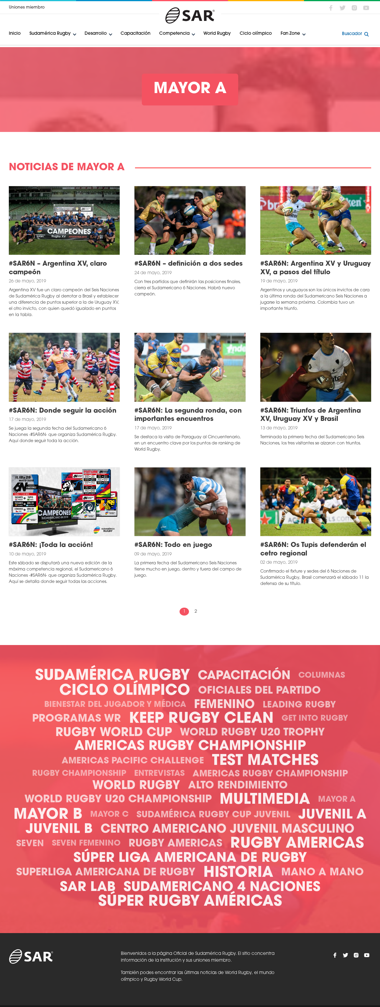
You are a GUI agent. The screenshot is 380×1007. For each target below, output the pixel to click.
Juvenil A (332, 815)
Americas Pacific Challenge (133, 761)
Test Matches (265, 761)
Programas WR (76, 719)
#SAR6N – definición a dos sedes (188, 264)
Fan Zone (290, 34)
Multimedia (265, 800)
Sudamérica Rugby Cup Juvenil (213, 815)
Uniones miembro (27, 7)
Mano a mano (322, 873)
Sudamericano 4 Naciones (222, 887)
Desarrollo (96, 34)
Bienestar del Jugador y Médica (115, 705)
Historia (238, 873)
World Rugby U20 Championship (118, 800)
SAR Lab (88, 887)
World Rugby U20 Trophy (252, 733)
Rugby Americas (175, 844)
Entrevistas (159, 774)
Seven (30, 844)
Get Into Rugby (315, 719)
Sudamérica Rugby (50, 34)
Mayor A (337, 800)
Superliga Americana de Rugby (105, 873)
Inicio (15, 34)
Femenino (224, 705)
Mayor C (109, 815)
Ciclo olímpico (256, 34)
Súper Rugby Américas (190, 902)
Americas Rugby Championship (190, 746)
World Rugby (217, 34)
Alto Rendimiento (238, 786)
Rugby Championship (79, 774)
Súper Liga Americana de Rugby (190, 858)
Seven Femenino (86, 844)
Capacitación (135, 34)
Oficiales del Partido (259, 691)
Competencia (174, 34)
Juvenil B (59, 829)
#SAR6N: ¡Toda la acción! (51, 545)
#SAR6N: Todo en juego (173, 545)
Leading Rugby (299, 705)
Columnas (321, 676)
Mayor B (48, 815)
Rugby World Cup (113, 733)
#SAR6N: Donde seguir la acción (62, 411)
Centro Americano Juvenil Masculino (227, 830)
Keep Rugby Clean (201, 719)
